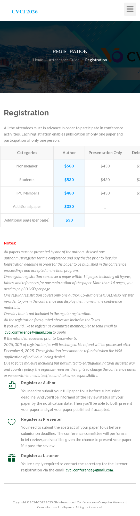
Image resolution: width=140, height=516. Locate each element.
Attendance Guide (64, 59)
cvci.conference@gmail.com (28, 332)
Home (38, 59)
